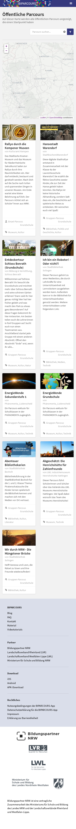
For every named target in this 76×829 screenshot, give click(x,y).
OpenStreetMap (56, 118)
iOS (9, 679)
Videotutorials (14, 629)
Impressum (13, 714)
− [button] (6, 51)
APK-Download (15, 687)
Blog (9, 613)
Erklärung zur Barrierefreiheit (22, 718)
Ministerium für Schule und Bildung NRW (28, 660)
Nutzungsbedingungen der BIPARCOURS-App (31, 705)
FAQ (9, 617)
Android (11, 683)
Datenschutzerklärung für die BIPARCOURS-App (32, 709)
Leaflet (43, 118)
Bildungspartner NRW (18, 648)
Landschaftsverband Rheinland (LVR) (26, 652)
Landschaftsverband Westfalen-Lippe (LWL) (30, 656)
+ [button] (6, 46)
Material (11, 625)
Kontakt (11, 621)
